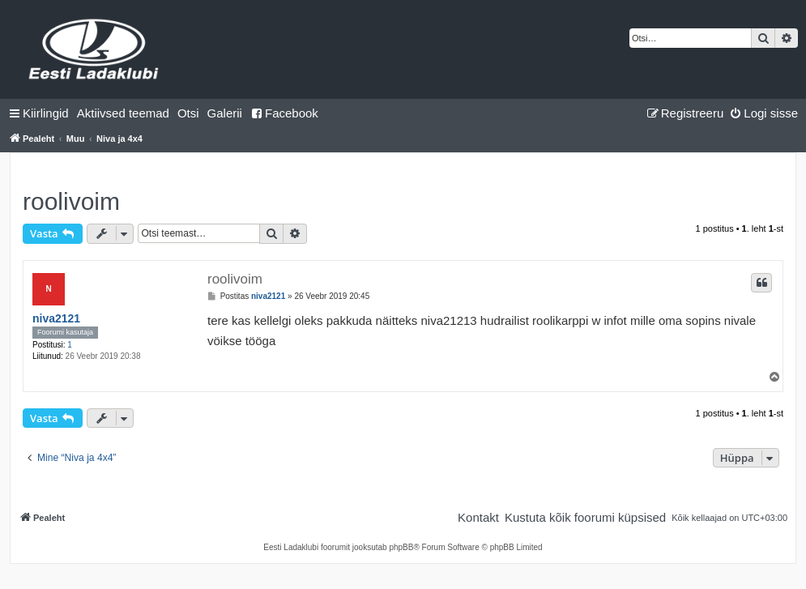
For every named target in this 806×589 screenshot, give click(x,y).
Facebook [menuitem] (284, 113)
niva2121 (56, 318)
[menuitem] (123, 113)
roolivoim (71, 201)
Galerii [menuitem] (224, 113)
